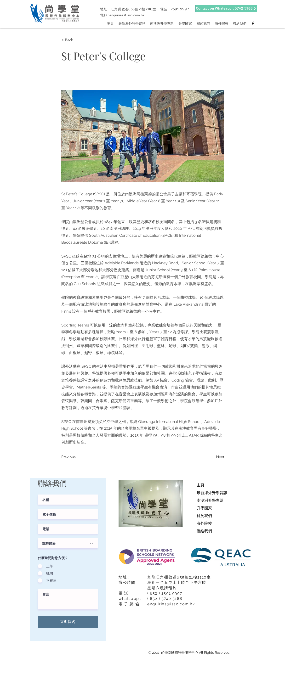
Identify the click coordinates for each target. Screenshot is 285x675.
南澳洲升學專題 (210, 500)
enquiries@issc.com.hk (126, 15)
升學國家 (204, 508)
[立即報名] (68, 622)
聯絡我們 (204, 531)
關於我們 (204, 515)
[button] (77, 40)
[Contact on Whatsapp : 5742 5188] (226, 8)
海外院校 (204, 523)
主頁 (200, 485)
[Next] (212, 457)
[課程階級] (68, 543)
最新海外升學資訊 (212, 492)
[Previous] (77, 457)
